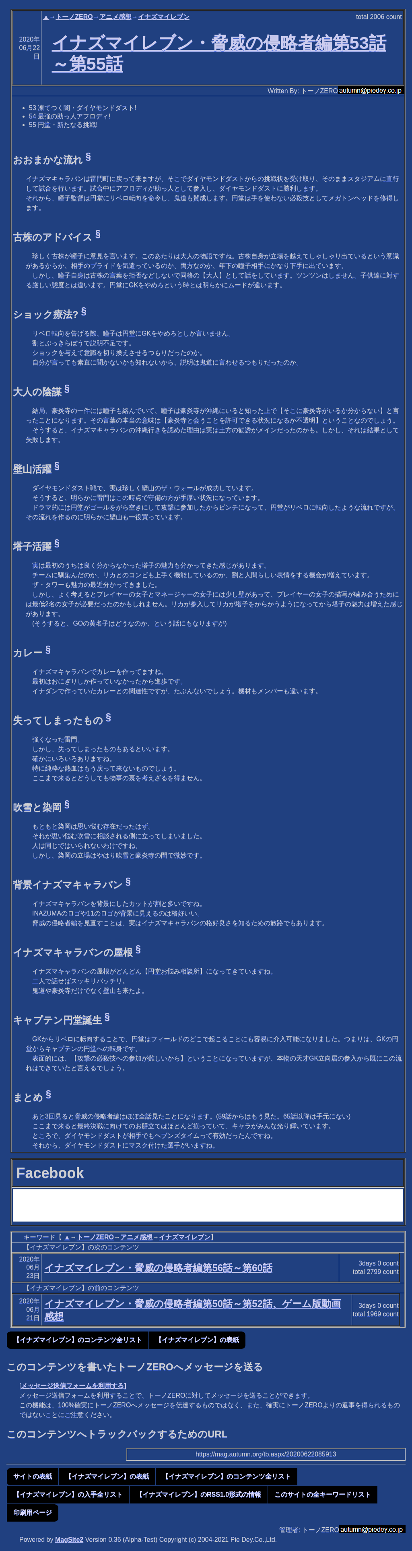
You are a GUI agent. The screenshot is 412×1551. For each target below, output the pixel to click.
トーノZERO (74, 16)
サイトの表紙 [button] (32, 1476)
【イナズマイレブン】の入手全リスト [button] (68, 1494)
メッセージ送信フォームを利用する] (73, 1385)
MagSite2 (69, 1539)
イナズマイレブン (164, 16)
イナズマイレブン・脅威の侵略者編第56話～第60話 (158, 1267)
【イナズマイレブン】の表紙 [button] (197, 1339)
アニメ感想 (115, 16)
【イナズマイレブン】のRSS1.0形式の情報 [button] (198, 1494)
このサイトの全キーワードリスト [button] (322, 1494)
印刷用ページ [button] (32, 1512)
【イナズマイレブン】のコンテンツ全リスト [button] (77, 1339)
